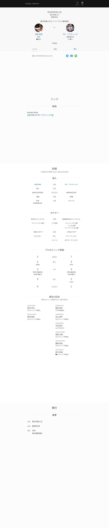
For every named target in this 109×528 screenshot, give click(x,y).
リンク (34, 49)
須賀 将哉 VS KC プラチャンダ (39, 115)
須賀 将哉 (37, 184)
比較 (55, 49)
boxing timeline (32, 4)
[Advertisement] (54, 75)
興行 (75, 49)
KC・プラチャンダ (71, 184)
